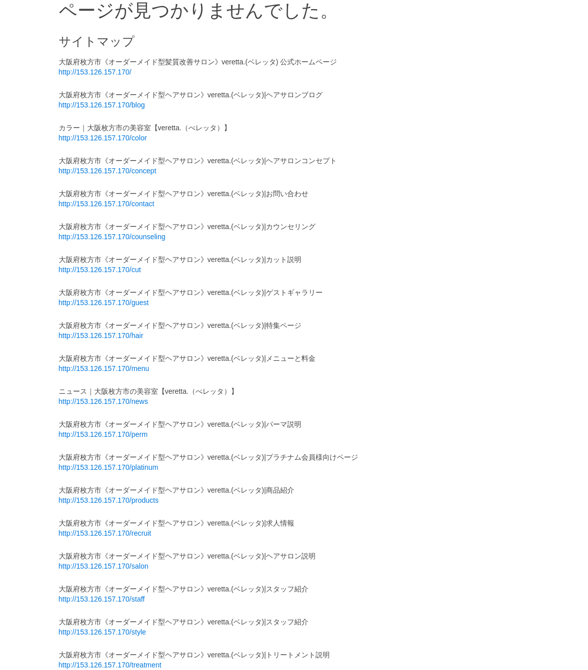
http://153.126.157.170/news (103, 401)
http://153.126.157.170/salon (103, 566)
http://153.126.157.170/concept (107, 171)
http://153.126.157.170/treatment (110, 665)
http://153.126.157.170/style (102, 632)
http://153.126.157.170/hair (101, 335)
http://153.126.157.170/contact (106, 204)
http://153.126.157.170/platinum (109, 467)
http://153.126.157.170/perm (103, 434)
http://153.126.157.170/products (109, 500)
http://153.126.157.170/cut (100, 270)
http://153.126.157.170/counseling (112, 237)
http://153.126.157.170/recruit (105, 533)
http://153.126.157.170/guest (104, 303)
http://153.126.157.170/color (103, 138)
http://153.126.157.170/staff (102, 599)
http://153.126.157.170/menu (104, 368)
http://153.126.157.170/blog (102, 105)
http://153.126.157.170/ (95, 72)
